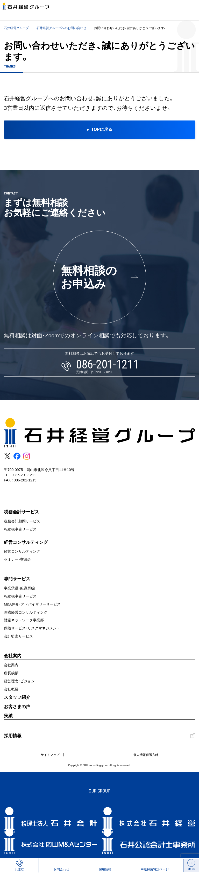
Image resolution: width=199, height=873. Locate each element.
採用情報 (13, 735)
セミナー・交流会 (17, 559)
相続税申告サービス (20, 529)
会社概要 (11, 689)
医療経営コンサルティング (25, 612)
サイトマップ (50, 755)
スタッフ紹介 (17, 697)
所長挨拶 (11, 673)
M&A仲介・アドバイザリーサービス (32, 604)
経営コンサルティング (22, 551)
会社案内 (11, 665)
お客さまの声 (17, 706)
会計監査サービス (18, 636)
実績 (8, 715)
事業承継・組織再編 (19, 588)
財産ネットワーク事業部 (24, 620)
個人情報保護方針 (145, 755)
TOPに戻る (101, 129)
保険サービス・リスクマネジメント (32, 628)
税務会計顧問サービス (22, 521)
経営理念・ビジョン (19, 681)
